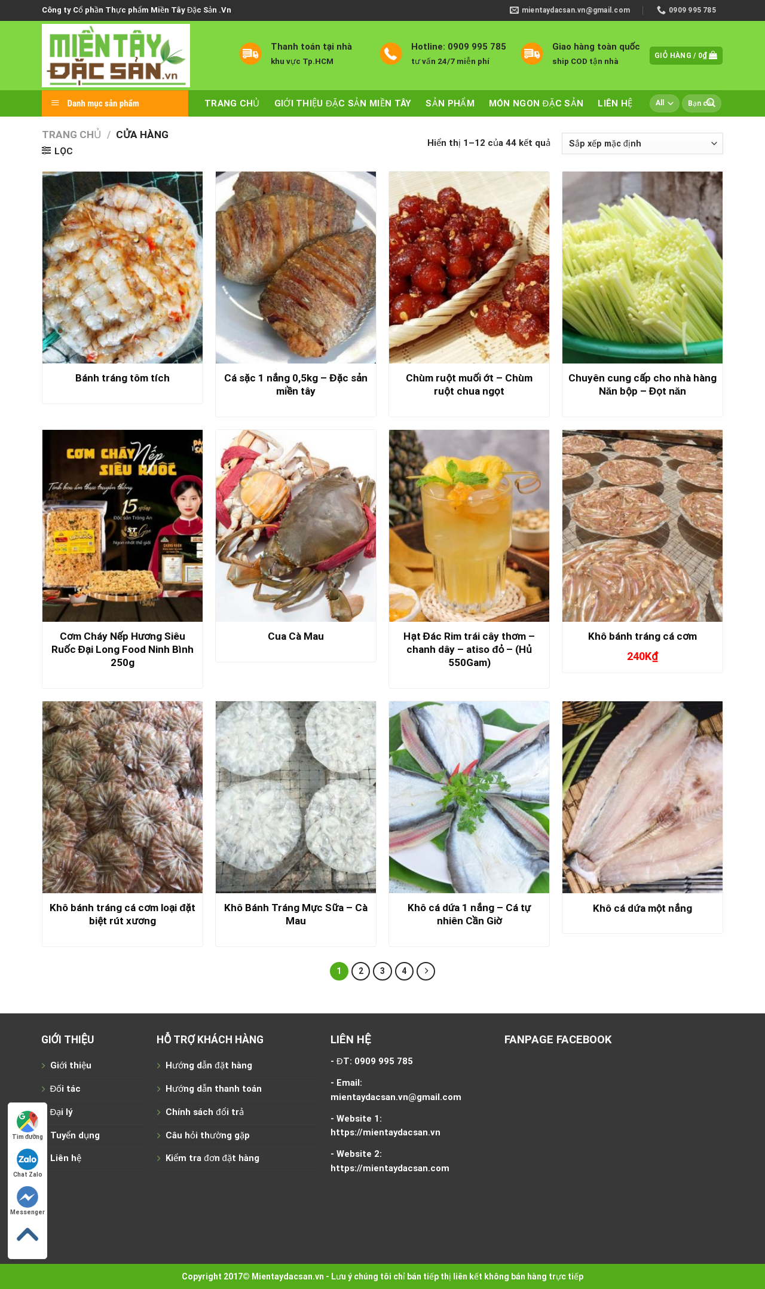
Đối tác (65, 1088)
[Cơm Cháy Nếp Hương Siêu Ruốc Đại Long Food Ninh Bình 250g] (122, 526)
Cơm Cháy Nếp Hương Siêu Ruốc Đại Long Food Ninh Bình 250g (122, 649)
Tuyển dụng (75, 1135)
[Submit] (711, 103)
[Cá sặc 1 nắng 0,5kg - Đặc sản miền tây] (296, 268)
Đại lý (61, 1112)
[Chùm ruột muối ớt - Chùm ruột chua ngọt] (469, 268)
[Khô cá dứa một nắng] (642, 797)
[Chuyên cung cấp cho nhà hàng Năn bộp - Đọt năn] (642, 268)
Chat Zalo (27, 1163)
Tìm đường (27, 1125)
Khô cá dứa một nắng (642, 908)
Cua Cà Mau (296, 636)
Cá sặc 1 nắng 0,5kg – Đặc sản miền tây (296, 384)
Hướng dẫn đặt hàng (209, 1065)
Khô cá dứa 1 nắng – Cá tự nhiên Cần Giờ (469, 914)
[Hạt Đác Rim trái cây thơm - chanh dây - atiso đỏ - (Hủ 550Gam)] (469, 526)
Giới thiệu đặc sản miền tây (343, 103)
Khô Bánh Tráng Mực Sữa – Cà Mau (296, 914)
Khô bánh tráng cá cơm (642, 636)
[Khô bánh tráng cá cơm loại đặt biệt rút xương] (122, 797)
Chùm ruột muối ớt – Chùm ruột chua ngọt (469, 384)
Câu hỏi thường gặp (208, 1135)
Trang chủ (232, 103)
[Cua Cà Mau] (296, 526)
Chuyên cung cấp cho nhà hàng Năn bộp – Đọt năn (642, 384)
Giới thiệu (70, 1065)
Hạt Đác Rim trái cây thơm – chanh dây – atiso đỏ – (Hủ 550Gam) (468, 649)
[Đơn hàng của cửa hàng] (642, 143)
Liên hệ (615, 103)
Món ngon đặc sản (536, 103)
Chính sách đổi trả (204, 1112)
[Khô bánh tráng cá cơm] (642, 526)
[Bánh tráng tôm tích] (122, 268)
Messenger (27, 1200)
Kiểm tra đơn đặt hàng (212, 1158)
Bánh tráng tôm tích (122, 378)
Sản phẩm (450, 103)
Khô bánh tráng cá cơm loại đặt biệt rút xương (122, 914)
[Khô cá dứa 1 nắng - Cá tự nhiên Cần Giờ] (469, 797)
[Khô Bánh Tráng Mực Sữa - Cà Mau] (296, 797)
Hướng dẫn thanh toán (214, 1088)
